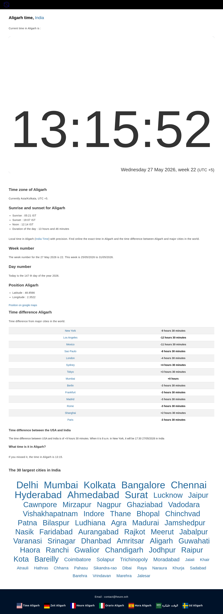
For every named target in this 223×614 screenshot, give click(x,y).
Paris (70, 419)
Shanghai (70, 412)
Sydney (70, 364)
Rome (70, 406)
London (70, 358)
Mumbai (70, 378)
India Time (42, 238)
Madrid (70, 399)
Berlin (70, 385)
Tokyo (70, 371)
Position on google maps (23, 305)
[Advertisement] (111, 64)
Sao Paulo (70, 351)
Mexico (70, 344)
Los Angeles (70, 337)
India (39, 17)
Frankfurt (70, 392)
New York (70, 330)
